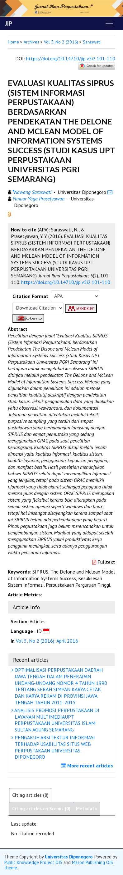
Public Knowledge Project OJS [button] (33, 862)
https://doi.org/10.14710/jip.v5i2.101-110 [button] (65, 282)
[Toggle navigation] (109, 23)
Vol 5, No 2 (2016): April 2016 (47, 641)
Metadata (86, 809)
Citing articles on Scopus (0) (41, 809)
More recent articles (88, 765)
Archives (31, 42)
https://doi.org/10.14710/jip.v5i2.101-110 (70, 58)
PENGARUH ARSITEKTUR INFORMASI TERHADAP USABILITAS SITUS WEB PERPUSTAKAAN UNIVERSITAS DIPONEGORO (54, 747)
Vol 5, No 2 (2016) (61, 42)
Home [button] (13, 42)
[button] (9, 213)
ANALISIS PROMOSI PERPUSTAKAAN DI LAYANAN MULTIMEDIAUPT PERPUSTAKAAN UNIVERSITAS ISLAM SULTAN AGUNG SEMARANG (56, 720)
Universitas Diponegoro (68, 857)
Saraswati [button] (92, 42)
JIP (8, 23)
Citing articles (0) (30, 795)
